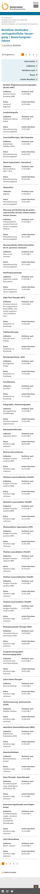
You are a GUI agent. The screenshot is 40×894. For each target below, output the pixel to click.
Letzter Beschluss (27, 79)
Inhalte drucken (10, 872)
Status (32, 75)
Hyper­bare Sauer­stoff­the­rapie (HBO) (19, 727)
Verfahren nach (28, 70)
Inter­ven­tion (29, 61)
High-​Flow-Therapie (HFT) (14, 297)
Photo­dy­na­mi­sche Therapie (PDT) (17, 627)
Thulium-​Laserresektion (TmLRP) (17, 602)
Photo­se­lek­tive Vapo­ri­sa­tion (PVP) (18, 527)
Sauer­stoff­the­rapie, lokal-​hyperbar (18, 137)
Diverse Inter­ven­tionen (13, 452)
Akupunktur (8, 187)
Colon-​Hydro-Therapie (12, 679)
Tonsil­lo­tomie (9, 382)
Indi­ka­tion (30, 66)
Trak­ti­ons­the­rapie (11, 332)
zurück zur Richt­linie (12, 45)
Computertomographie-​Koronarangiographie (13, 653)
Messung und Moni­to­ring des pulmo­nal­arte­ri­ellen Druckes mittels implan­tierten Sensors (19, 212)
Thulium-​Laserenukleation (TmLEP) (18, 577)
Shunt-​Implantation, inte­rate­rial (17, 162)
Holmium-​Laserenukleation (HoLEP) (18, 477)
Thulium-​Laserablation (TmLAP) (16, 552)
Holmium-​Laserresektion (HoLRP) (17, 502)
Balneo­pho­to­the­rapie (12, 429)
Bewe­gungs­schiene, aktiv (14, 357)
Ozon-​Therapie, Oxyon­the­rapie (16, 777)
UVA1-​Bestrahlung (11, 839)
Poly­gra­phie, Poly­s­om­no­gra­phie (17, 404)
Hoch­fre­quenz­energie (12, 273)
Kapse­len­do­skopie (11, 752)
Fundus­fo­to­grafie (10, 112)
